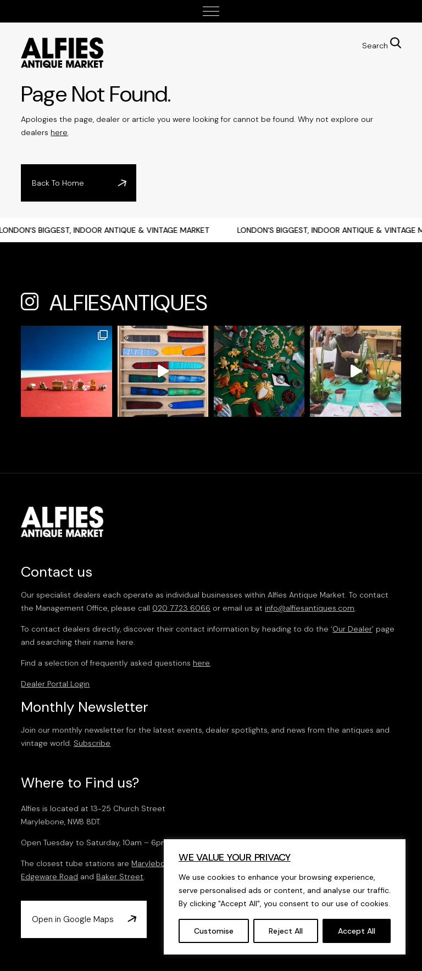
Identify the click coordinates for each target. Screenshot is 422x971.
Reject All (286, 931)
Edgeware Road (49, 876)
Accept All (356, 931)
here (59, 132)
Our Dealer (352, 629)
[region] (285, 897)
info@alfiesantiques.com (309, 608)
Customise (214, 931)
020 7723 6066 (181, 608)
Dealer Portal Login (55, 684)
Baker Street (119, 876)
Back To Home (58, 183)
